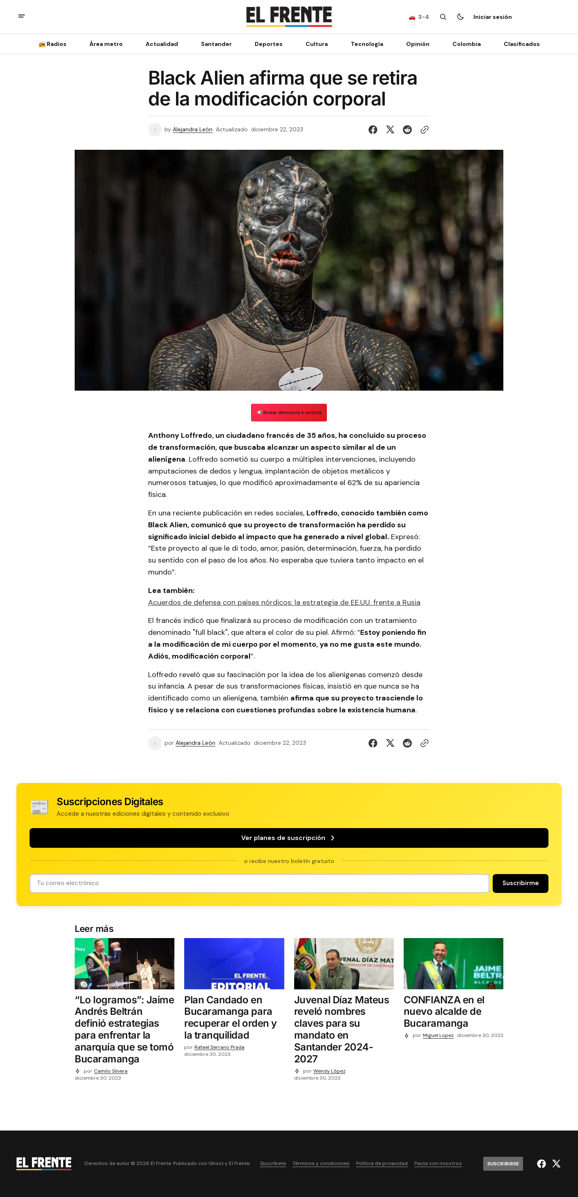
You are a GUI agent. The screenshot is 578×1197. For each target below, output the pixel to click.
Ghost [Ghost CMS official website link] (216, 1163)
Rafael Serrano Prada (219, 1047)
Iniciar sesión (492, 17)
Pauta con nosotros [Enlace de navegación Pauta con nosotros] (438, 1163)
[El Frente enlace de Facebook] (542, 1163)
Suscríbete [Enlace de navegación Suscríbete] (273, 1163)
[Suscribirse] (540, 17)
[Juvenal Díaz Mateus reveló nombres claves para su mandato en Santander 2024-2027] (344, 1031)
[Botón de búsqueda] (443, 16)
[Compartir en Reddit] (407, 129)
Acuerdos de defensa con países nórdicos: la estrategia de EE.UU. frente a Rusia (284, 602)
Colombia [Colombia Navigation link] (466, 44)
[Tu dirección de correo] (259, 883)
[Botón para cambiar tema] (460, 16)
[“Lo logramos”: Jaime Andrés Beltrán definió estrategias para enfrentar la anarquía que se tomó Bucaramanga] (124, 1031)
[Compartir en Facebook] (375, 129)
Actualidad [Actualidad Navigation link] (162, 44)
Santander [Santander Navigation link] (216, 44)
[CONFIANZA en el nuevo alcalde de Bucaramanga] (453, 1013)
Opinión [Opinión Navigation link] (418, 44)
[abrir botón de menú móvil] (21, 17)
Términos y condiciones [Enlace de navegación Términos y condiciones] (321, 1163)
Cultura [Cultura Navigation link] (317, 44)
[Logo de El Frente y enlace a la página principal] (289, 17)
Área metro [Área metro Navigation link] (106, 44)
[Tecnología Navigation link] (367, 44)
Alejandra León (192, 129)
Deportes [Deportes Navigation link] (269, 44)
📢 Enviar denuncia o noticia (289, 412)
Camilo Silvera (111, 1071)
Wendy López (329, 1071)
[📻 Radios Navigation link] (55, 44)
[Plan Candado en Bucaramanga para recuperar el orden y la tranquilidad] (234, 1019)
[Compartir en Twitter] (390, 129)
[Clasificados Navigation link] (519, 44)
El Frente (239, 1163)
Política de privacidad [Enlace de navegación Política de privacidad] (382, 1163)
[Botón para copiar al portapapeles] (423, 129)
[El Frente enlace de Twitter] (555, 1163)
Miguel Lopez (438, 1035)
